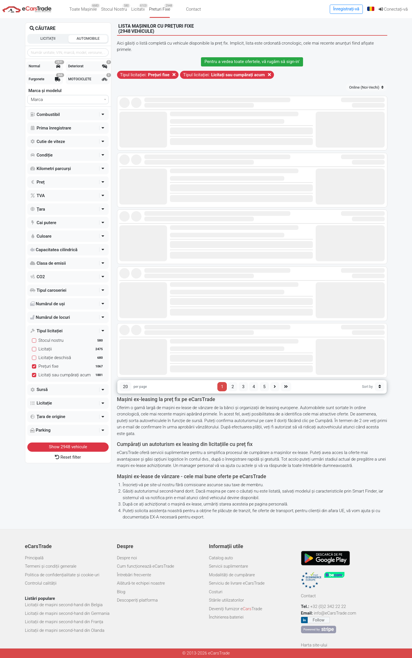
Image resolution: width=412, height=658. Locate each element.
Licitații (47, 38)
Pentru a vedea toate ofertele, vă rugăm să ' (252, 61)
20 (125, 386)
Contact (193, 9)
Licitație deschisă (71, 357)
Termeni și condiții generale (50, 566)
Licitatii (139, 7)
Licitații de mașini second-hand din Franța (64, 621)
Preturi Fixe (160, 7)
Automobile (87, 38)
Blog (121, 591)
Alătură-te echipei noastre (141, 583)
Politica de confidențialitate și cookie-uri (62, 574)
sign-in (292, 61)
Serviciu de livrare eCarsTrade (237, 583)
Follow (319, 620)
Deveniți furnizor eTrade (235, 608)
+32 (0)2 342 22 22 (328, 606)
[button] (370, 9)
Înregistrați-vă (346, 9)
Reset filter (68, 457)
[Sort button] (380, 386)
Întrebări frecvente (134, 574)
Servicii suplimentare (228, 566)
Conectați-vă (393, 9)
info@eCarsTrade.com (335, 613)
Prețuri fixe (71, 366)
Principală (34, 557)
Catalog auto (221, 557)
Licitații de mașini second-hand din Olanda (64, 630)
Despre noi (127, 557)
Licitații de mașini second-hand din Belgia (64, 604)
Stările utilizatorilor (226, 600)
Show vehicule (68, 446)
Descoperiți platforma (137, 600)
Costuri (216, 591)
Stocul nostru (71, 340)
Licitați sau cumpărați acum (71, 374)
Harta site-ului (314, 645)
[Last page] (286, 386)
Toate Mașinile (84, 7)
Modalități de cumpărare (232, 574)
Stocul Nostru (115, 7)
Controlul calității (41, 583)
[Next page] (275, 386)
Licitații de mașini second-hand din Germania (67, 613)
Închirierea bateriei (226, 617)
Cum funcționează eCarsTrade (145, 566)
